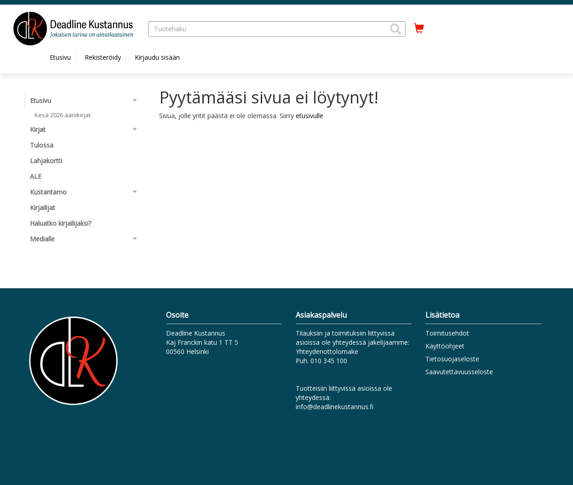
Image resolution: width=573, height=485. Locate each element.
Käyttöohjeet (444, 346)
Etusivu (60, 57)
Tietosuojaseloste (452, 358)
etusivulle (309, 115)
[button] (395, 28)
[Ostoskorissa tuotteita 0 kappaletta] (419, 28)
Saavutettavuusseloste (459, 371)
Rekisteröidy (103, 57)
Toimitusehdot (447, 333)
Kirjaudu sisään (157, 57)
